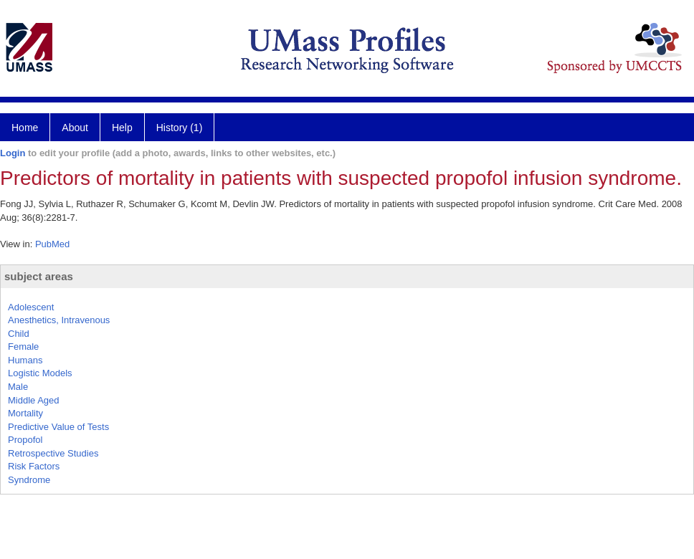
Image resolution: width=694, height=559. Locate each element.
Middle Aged (34, 400)
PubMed (52, 244)
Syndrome (29, 479)
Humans (25, 360)
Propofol (25, 439)
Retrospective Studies (53, 453)
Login (12, 153)
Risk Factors (34, 466)
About (75, 127)
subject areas (38, 276)
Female (23, 346)
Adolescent (31, 307)
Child (18, 333)
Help (122, 127)
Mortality (25, 413)
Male (18, 386)
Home (24, 127)
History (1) (179, 127)
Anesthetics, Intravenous (59, 320)
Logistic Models (40, 373)
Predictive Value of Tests (58, 426)
